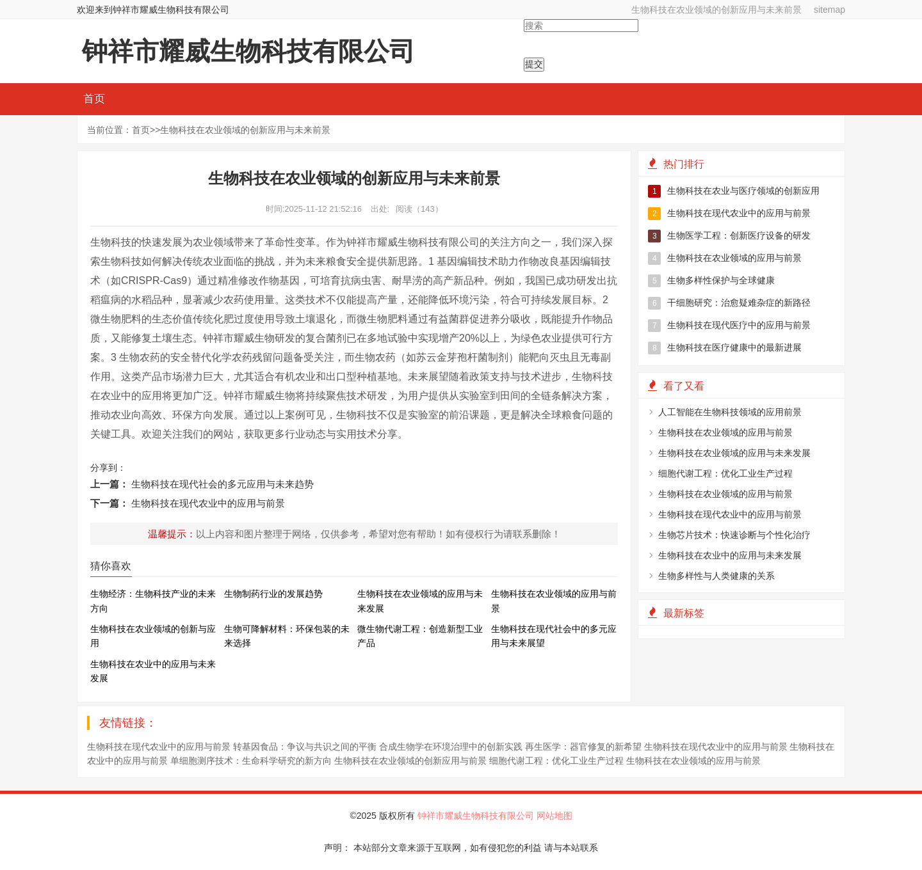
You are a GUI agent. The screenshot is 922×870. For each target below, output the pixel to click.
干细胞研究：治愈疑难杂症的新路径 (729, 303)
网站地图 (554, 816)
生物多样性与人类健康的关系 (716, 576)
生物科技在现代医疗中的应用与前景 (729, 325)
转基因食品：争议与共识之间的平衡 (304, 746)
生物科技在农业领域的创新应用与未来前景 (716, 9)
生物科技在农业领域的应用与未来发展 (734, 453)
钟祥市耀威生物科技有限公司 (477, 816)
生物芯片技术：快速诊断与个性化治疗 (734, 535)
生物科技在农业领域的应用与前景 (725, 258)
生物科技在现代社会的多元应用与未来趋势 (222, 483)
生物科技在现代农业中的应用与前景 (208, 503)
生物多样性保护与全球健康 (711, 280)
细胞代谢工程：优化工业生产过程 (725, 473)
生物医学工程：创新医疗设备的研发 (729, 236)
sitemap (829, 9)
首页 (94, 99)
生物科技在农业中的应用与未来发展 (730, 555)
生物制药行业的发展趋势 (273, 594)
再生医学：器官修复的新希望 (583, 746)
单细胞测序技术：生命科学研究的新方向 (251, 760)
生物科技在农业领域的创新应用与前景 (410, 760)
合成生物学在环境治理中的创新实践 (450, 746)
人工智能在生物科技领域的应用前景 (730, 412)
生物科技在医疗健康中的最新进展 (725, 348)
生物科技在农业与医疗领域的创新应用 (734, 191)
